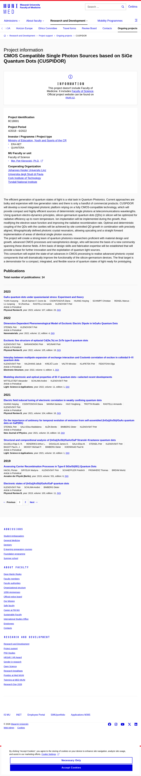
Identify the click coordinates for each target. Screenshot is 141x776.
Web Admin (9, 728)
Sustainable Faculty (13, 614)
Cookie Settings (50, 757)
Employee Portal (36, 715)
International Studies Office (16, 619)
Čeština (132, 6)
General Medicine (12, 540)
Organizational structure (15, 587)
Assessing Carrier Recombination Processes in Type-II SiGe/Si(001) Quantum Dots (50, 466)
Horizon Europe (24, 28)
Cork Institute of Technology (24, 178)
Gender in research (12, 662)
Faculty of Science (82, 91)
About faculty (16, 567)
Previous (9, 502)
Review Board (89, 28)
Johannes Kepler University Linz (27, 170)
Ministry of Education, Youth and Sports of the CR (37, 140)
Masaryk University (19, 724)
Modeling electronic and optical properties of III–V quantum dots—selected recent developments (58, 377)
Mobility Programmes (110, 20)
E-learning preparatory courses (18, 549)
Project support (11, 648)
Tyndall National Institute (22, 181)
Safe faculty (9, 605)
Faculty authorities (12, 583)
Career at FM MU (12, 610)
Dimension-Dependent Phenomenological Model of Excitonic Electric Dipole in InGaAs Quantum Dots (61, 323)
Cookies (21, 728)
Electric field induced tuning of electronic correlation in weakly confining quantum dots (53, 400)
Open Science (10, 666)
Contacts (107, 28)
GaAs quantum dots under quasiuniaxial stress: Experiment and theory (44, 297)
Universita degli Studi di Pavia (25, 174)
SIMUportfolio (58, 715)
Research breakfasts (13, 671)
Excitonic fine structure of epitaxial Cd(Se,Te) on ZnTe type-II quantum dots (46, 340)
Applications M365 (80, 715)
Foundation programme (14, 554)
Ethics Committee (47, 28)
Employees (9, 623)
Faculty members (12, 579)
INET (18, 715)
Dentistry (8, 545)
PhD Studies (9, 653)
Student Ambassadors (14, 536)
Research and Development (27, 637)
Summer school (11, 558)
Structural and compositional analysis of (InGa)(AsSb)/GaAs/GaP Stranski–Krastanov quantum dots (60, 440)
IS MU (7, 715)
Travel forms (69, 28)
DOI (59, 310)
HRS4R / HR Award (13, 657)
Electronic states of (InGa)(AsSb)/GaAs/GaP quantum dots (36, 483)
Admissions (13, 529)
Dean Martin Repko (13, 574)
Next (33, 502)
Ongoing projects (127, 28)
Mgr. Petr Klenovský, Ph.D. (27, 161)
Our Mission (9, 601)
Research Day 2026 (13, 684)
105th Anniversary (12, 592)
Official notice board (13, 597)
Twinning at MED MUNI (14, 680)
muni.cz (70, 97)
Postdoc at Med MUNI (14, 675)
